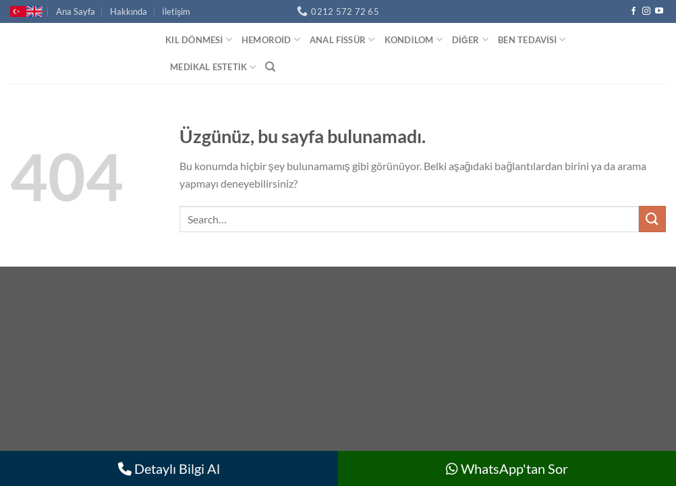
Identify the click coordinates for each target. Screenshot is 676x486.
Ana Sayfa (75, 11)
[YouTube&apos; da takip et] (659, 11)
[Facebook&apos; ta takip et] (633, 11)
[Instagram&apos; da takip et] (646, 11)
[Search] (270, 67)
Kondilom (414, 39)
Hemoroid (271, 39)
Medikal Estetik (213, 67)
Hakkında (128, 11)
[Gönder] (652, 219)
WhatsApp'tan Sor (507, 468)
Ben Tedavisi (532, 39)
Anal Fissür (342, 39)
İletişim (176, 11)
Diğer (470, 39)
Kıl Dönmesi (198, 39)
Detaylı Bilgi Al (169, 468)
